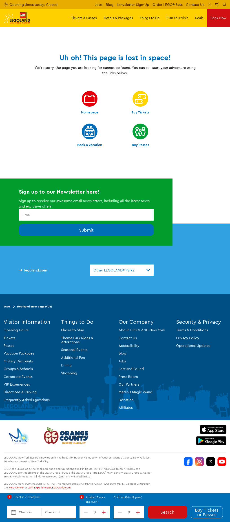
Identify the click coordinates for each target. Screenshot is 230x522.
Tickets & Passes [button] (84, 18)
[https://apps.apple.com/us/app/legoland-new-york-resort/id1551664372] (213, 429)
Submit (86, 230)
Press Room (128, 376)
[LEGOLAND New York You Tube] (221, 461)
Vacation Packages (19, 353)
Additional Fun (73, 357)
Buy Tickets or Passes (207, 512)
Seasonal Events (74, 349)
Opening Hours (16, 330)
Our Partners (129, 384)
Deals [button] (199, 18)
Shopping (69, 373)
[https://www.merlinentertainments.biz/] (19, 436)
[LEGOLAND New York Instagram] (199, 461)
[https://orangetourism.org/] (66, 436)
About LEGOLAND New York (142, 330)
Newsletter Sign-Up (133, 4)
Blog (109, 4)
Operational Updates (193, 345)
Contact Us (195, 4)
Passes (9, 345)
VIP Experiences (17, 384)
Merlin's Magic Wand (135, 392)
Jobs (98, 4)
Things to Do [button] (149, 18)
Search (167, 512)
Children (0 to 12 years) (128, 497)
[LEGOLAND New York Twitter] (210, 461)
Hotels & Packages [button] (118, 18)
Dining (66, 365)
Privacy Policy (187, 338)
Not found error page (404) (34, 306)
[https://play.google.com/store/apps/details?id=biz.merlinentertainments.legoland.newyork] (211, 440)
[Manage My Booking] (209, 4)
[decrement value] (85, 512)
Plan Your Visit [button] (177, 18)
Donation (126, 400)
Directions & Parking (20, 392)
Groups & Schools (18, 368)
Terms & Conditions (192, 330)
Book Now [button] (218, 18)
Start (7, 306)
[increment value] (104, 512)
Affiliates (126, 407)
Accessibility (129, 345)
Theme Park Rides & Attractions (77, 340)
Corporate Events (18, 376)
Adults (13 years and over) (95, 499)
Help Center (16, 487)
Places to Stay (72, 330)
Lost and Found (131, 368)
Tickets (9, 338)
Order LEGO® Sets (168, 4)
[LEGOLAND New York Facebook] (188, 461)
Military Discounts (18, 361)
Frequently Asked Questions (27, 400)
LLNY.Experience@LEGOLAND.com (49, 487)
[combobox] (122, 270)
